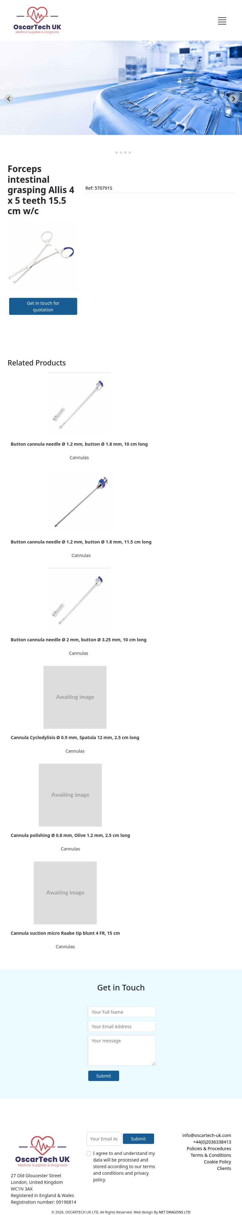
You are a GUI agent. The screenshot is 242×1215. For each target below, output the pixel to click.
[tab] (112, 152)
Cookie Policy (217, 1162)
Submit (103, 1076)
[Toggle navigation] (222, 20)
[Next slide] (233, 98)
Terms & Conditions (211, 1155)
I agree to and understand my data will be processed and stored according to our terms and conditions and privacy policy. (124, 1166)
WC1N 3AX (22, 1189)
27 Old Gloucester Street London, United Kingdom (37, 1179)
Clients (224, 1168)
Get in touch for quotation (43, 306)
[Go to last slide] (8, 98)
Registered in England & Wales (42, 1195)
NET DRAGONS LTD (174, 1212)
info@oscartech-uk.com (206, 1135)
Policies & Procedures (209, 1148)
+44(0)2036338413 (212, 1142)
